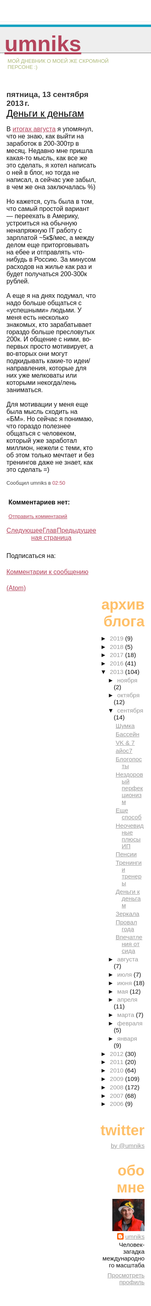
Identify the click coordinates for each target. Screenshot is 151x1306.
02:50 (58, 483)
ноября (127, 680)
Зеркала (127, 913)
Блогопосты (129, 762)
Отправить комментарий (37, 516)
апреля (127, 999)
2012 (117, 1053)
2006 (117, 1103)
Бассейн (127, 734)
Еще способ (128, 813)
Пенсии (126, 854)
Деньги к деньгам (45, 113)
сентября (130, 710)
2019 (117, 638)
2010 (117, 1070)
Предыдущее (76, 530)
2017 (117, 654)
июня (125, 982)
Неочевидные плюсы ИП (129, 835)
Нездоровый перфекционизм (129, 788)
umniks (42, 43)
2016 (117, 663)
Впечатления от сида (129, 944)
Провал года (126, 925)
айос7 (124, 750)
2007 (117, 1095)
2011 (117, 1061)
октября (128, 695)
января (127, 1038)
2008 (117, 1087)
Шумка (125, 725)
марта (126, 1014)
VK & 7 (125, 742)
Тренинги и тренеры (129, 873)
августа (127, 959)
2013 (117, 671)
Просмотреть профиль (126, 1278)
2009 (117, 1078)
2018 (117, 646)
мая (123, 991)
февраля (130, 1023)
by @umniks (128, 1145)
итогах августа (34, 129)
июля (125, 974)
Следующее (24, 530)
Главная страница (51, 534)
